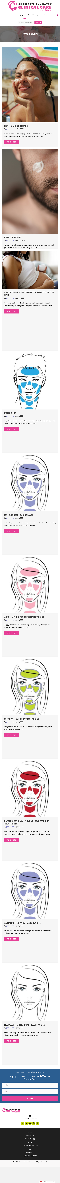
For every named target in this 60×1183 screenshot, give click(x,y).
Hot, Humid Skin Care (16, 126)
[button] (11, 142)
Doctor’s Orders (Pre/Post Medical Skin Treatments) (26, 822)
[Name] (30, 1085)
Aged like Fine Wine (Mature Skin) (22, 922)
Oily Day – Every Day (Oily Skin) (21, 719)
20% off (42, 15)
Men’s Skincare (12, 237)
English (43, 1181)
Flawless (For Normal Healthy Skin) (24, 1024)
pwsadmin (10, 129)
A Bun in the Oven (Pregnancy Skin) (24, 617)
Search (38, 23)
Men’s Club (10, 413)
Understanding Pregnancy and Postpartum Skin (29, 294)
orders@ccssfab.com (30, 1119)
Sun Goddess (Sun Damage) (19, 515)
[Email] (30, 1091)
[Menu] (25, 19)
